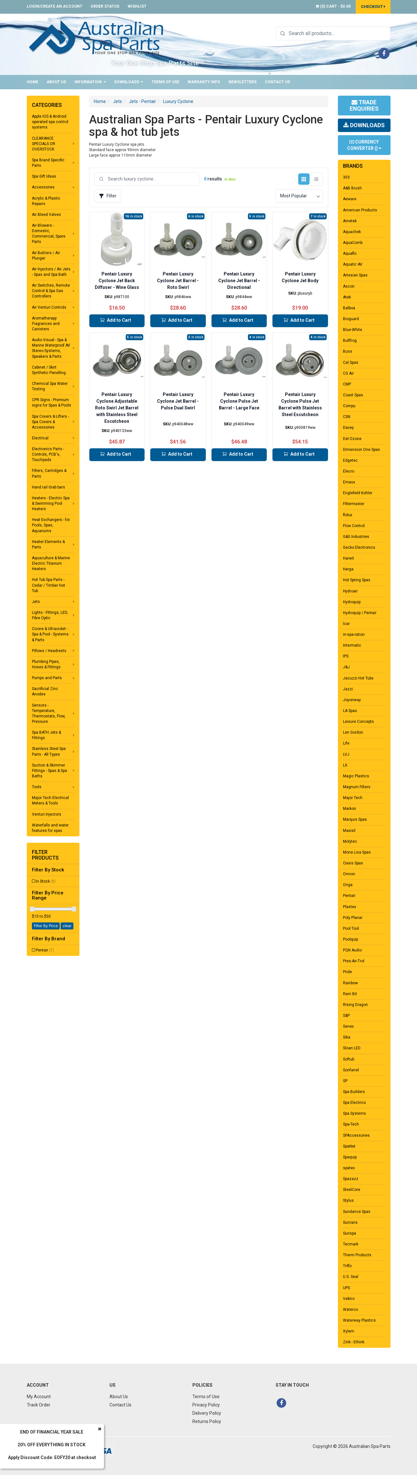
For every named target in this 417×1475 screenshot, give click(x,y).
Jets (36, 601)
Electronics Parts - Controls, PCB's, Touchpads (48, 454)
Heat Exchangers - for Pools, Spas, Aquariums (51, 525)
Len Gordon (353, 732)
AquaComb (352, 242)
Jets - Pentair (142, 101)
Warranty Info (204, 82)
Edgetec (350, 460)
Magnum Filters (356, 787)
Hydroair (350, 591)
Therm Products (357, 1255)
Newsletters (242, 82)
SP (345, 1081)
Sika (346, 1037)
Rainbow (350, 983)
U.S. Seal (350, 1276)
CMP (347, 384)
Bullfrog (350, 340)
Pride (347, 972)
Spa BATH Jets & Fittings (46, 735)
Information (90, 82)
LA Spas (350, 710)
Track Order (38, 1404)
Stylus (348, 1200)
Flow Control (354, 526)
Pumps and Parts (47, 678)
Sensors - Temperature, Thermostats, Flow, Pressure (48, 713)
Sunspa (349, 1233)
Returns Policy (206, 1421)
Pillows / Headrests (49, 651)
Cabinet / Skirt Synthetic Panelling (49, 370)
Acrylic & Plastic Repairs (46, 201)
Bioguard (351, 319)
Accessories (43, 187)
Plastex (349, 907)
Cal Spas (350, 362)
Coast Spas (353, 395)
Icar (346, 623)
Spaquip (350, 1157)
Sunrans (350, 1222)
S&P (346, 1015)
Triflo (347, 1266)
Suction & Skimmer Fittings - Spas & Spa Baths (49, 770)
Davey (348, 427)
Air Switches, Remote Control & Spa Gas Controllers (51, 290)
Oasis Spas (353, 863)
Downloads (128, 82)
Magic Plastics (356, 776)
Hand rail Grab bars (48, 487)
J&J (346, 667)
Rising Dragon (355, 1004)
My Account (39, 1396)
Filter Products (45, 855)
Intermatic (352, 645)
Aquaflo (349, 253)
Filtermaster (353, 504)
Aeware (349, 199)
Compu (349, 406)
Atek (347, 297)
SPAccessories (356, 1135)
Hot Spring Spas (356, 580)
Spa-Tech (351, 1124)
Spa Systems (354, 1113)
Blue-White (352, 329)
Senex (348, 1026)
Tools (36, 787)
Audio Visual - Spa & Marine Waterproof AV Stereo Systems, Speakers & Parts (51, 348)
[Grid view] (303, 179)
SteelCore (351, 1189)
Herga (348, 569)
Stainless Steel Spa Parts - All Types (49, 751)
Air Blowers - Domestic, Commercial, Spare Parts (48, 233)
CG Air (348, 373)
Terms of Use (165, 82)
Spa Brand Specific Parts (48, 163)
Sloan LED (352, 1048)
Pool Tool (351, 928)
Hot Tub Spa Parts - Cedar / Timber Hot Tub (48, 585)
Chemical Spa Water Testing (50, 386)
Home (32, 82)
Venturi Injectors (46, 814)
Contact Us (277, 82)
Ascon (348, 286)
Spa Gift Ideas (44, 176)
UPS (346, 1288)
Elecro (348, 471)
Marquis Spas (355, 819)
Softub (348, 1059)
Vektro (348, 1298)
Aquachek (352, 232)
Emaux (349, 482)
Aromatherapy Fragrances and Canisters (46, 323)
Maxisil (349, 830)
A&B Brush (352, 188)
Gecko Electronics (359, 547)
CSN (346, 417)
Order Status (105, 6)
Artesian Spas (355, 275)
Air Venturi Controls (49, 307)
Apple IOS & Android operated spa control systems (50, 121)
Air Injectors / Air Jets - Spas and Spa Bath (51, 272)
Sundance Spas (356, 1211)
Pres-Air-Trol (353, 961)
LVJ (346, 754)
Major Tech (352, 798)
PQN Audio (352, 950)
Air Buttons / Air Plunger (46, 256)
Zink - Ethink (353, 1342)
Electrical (40, 438)
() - (333, 6)
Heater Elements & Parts (48, 544)
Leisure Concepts (358, 721)
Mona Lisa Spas (357, 852)
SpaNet (349, 1146)
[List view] (316, 179)
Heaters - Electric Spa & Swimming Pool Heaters (51, 503)
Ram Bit (350, 994)
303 (346, 177)
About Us (56, 82)
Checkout (373, 6)
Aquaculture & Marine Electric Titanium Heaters (51, 563)
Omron (349, 874)
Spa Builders (354, 1092)
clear (67, 926)
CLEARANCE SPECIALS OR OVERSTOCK (43, 143)
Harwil (348, 558)
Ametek (350, 221)
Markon (349, 808)
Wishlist (137, 6)
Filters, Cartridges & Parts (49, 473)
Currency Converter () (364, 145)
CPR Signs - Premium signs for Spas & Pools (51, 402)
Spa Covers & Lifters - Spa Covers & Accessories (50, 421)
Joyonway (352, 700)
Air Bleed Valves (46, 214)
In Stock (46, 881)
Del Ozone (352, 439)
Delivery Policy (206, 1413)
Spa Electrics (354, 1102)
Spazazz (350, 1179)
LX (345, 765)
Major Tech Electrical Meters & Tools (50, 800)
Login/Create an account (54, 6)
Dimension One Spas (361, 449)
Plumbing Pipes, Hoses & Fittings (46, 664)
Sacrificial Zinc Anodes (45, 691)
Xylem (348, 1331)
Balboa (349, 308)
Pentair (45, 950)
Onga (348, 885)
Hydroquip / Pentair (359, 613)
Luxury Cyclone (178, 101)
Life (346, 743)
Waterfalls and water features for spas (50, 828)
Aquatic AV (352, 264)
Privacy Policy (206, 1404)
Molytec (350, 841)
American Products (360, 210)
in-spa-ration (354, 634)
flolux (347, 515)
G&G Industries (356, 536)
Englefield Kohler (357, 493)
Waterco (350, 1309)
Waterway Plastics (359, 1320)
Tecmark (350, 1244)
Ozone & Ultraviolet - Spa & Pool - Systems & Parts (50, 634)
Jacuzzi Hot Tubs (358, 678)
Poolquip (350, 939)
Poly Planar (352, 917)
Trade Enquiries (364, 105)
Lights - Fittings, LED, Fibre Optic (50, 615)
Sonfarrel (351, 1070)
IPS (345, 656)
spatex (349, 1168)
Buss (347, 351)
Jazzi (348, 689)
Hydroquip (352, 602)
